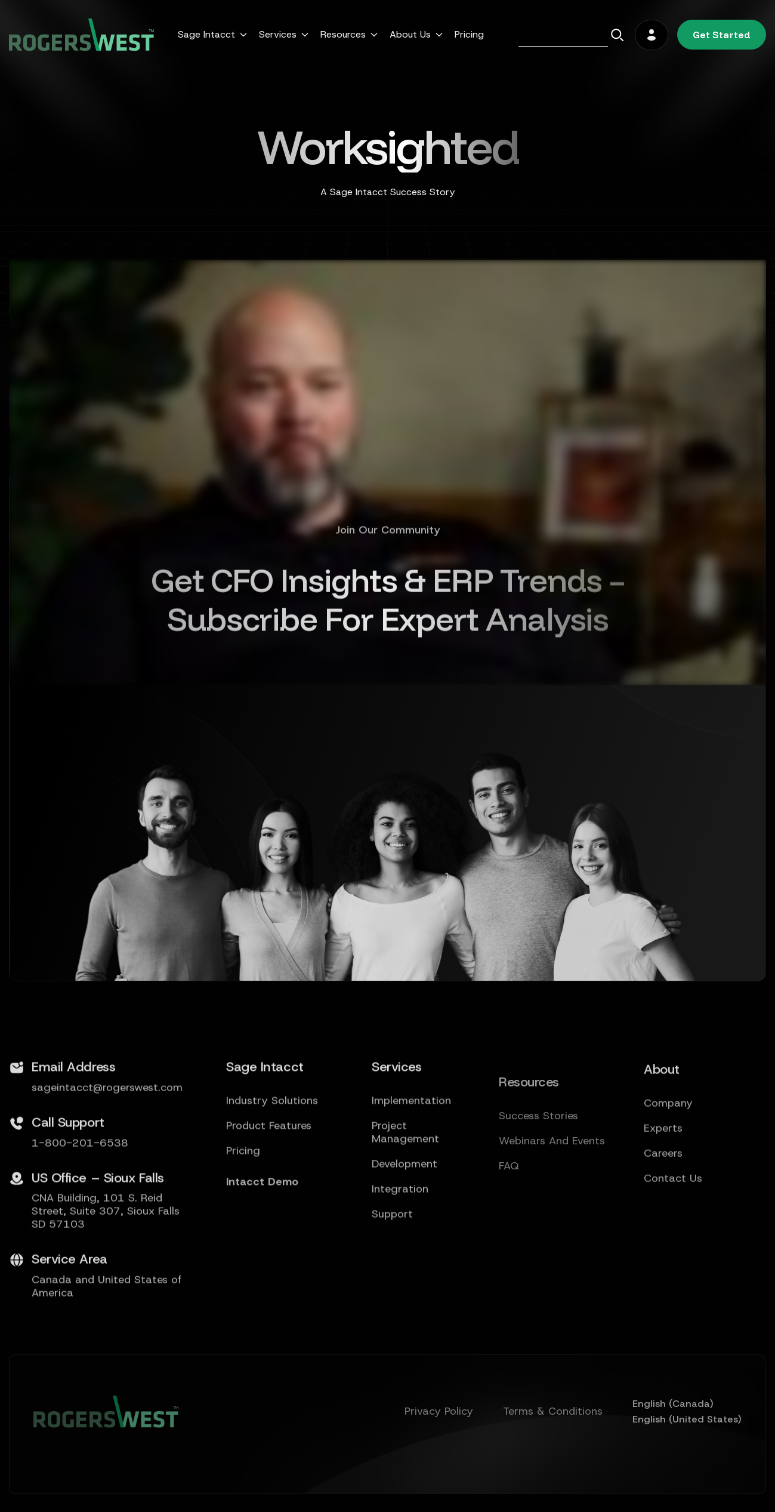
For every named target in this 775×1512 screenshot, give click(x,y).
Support (392, 1264)
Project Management (405, 1183)
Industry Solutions (272, 1151)
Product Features (268, 1176)
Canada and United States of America (106, 1338)
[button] (212, 34)
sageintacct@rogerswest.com (107, 1138)
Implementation (411, 1151)
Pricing (469, 34)
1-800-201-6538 (80, 1193)
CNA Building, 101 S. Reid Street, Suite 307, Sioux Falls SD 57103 (106, 1262)
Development (404, 1214)
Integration (400, 1239)
